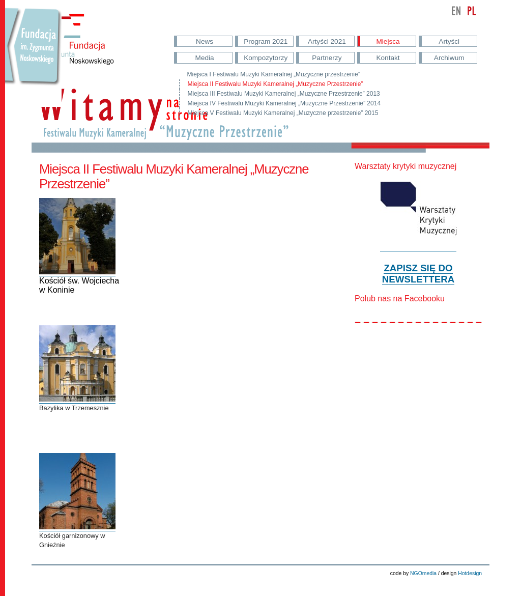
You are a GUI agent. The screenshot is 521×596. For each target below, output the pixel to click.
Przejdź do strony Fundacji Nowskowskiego (33, 56)
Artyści (449, 41)
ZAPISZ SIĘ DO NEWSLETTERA (418, 274)
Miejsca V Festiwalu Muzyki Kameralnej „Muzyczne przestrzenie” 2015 (283, 113)
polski (471, 10)
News (204, 41)
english (456, 10)
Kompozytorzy (265, 58)
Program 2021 (265, 41)
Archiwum (449, 58)
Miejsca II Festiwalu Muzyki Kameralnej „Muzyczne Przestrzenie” (275, 84)
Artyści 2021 (327, 41)
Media (204, 58)
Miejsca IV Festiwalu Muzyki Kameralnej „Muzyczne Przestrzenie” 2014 (284, 103)
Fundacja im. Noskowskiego (86, 46)
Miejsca (388, 41)
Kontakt (387, 58)
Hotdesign (470, 573)
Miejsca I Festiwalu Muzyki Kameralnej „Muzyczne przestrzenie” (273, 74)
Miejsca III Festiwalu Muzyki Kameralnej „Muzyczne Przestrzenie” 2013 (284, 93)
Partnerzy (326, 58)
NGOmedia (423, 573)
